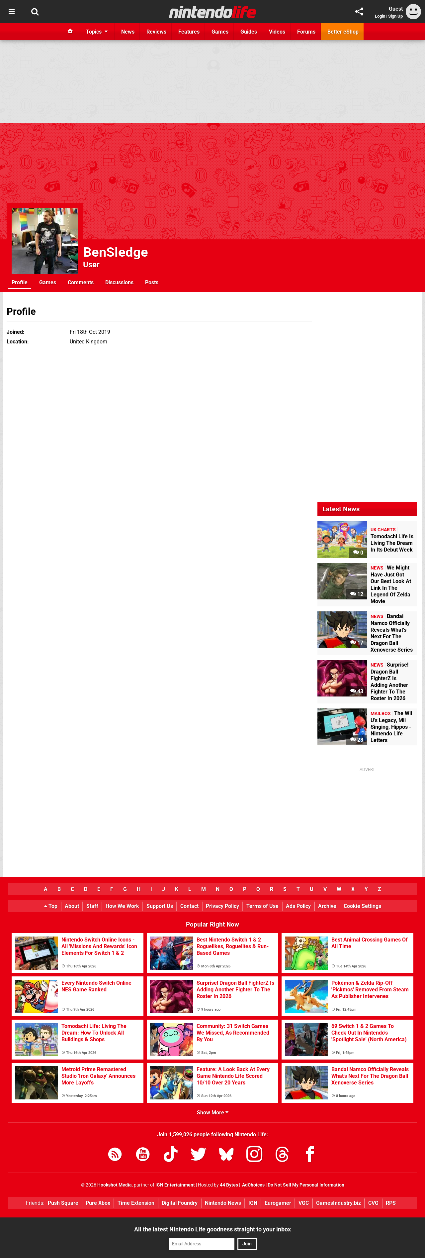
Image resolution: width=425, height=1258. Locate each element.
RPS (391, 1203)
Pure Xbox (98, 1203)
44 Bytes (229, 1185)
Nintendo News (223, 1203)
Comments (81, 282)
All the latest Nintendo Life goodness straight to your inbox (212, 1229)
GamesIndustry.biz (338, 1203)
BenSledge (115, 252)
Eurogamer (278, 1203)
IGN (252, 1203)
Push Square (63, 1203)
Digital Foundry (180, 1203)
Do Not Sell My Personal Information (306, 1185)
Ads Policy (298, 906)
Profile (20, 282)
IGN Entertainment (175, 1185)
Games (47, 282)
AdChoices (253, 1185)
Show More (212, 1112)
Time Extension (136, 1203)
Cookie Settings (362, 906)
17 (356, 643)
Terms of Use (262, 906)
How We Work (122, 906)
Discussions (119, 282)
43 (356, 691)
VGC (303, 1203)
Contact (189, 906)
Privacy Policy (222, 906)
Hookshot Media (114, 1185)
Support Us (159, 906)
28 (356, 740)
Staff (92, 906)
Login (380, 16)
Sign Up (395, 16)
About (72, 906)
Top (50, 906)
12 (356, 594)
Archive (327, 906)
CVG (373, 1203)
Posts (151, 282)
